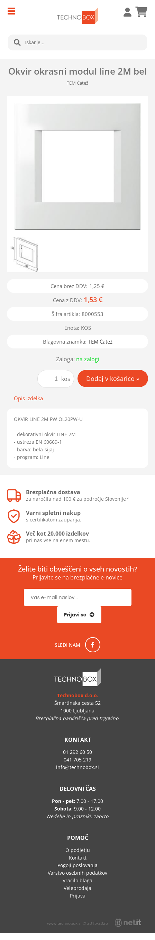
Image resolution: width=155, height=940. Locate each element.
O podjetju (77, 850)
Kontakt (77, 857)
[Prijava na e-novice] (79, 614)
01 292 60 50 (77, 752)
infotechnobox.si (77, 767)
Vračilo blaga (77, 880)
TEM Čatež (100, 341)
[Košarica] (141, 12)
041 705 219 (77, 759)
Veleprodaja (77, 888)
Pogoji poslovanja (77, 865)
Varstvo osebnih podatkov (77, 873)
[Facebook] (92, 644)
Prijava (124, 12)
